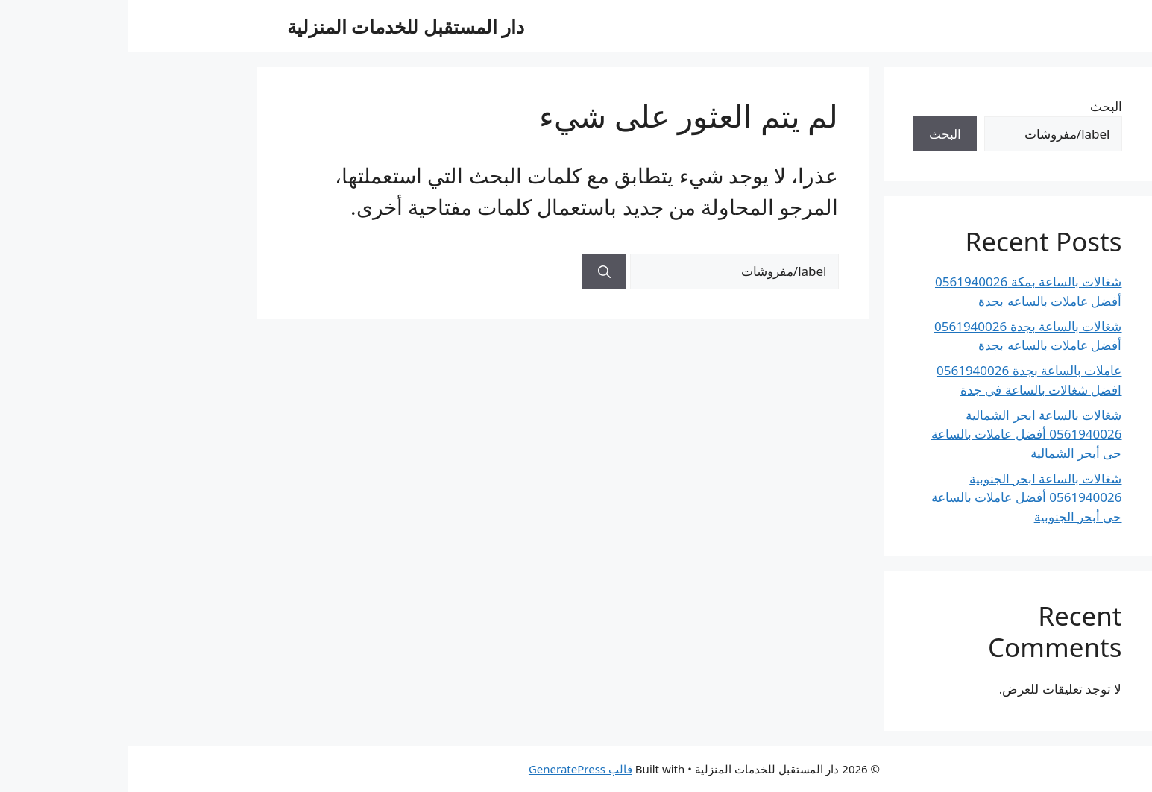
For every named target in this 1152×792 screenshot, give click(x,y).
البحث (978, 106)
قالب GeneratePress (452, 768)
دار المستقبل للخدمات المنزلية (278, 26)
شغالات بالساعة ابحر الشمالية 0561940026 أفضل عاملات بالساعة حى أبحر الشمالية (898, 434)
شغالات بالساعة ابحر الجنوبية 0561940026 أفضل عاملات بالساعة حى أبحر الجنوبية (898, 497)
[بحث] (476, 271)
